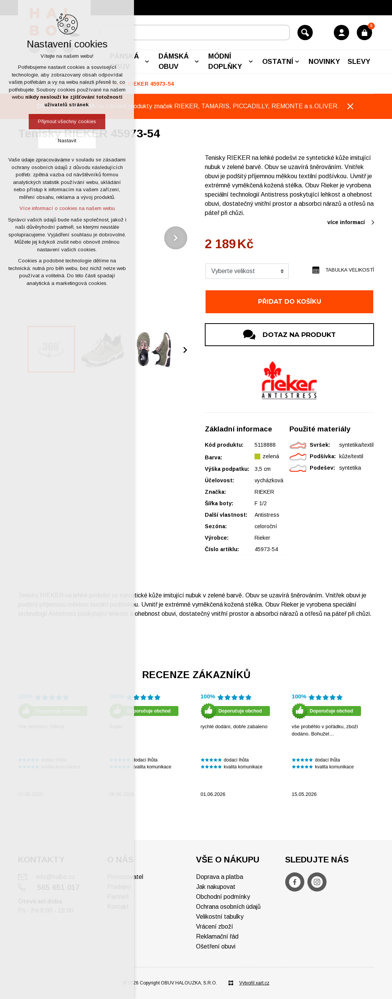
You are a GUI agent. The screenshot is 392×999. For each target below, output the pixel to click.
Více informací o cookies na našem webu (67, 208)
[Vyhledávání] (305, 32)
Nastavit (67, 140)
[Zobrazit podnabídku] (147, 61)
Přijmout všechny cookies (67, 121)
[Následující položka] (175, 237)
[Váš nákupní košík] (364, 32)
